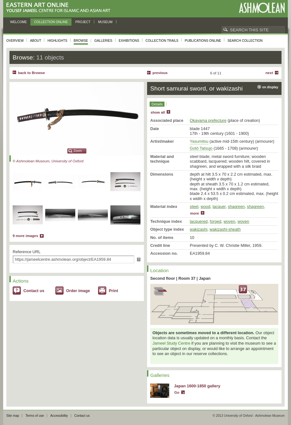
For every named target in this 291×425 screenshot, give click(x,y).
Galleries (103, 40)
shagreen (236, 206)
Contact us (33, 290)
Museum (105, 22)
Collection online (51, 22)
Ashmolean (262, 8)
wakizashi (198, 229)
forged (215, 221)
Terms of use (34, 415)
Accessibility (59, 415)
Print (113, 290)
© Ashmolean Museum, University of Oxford (48, 161)
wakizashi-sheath (225, 229)
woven (229, 221)
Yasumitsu (199, 141)
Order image (78, 290)
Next (269, 73)
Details (157, 104)
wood (205, 206)
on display (270, 87)
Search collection (245, 40)
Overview (15, 40)
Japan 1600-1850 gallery (197, 386)
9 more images (25, 236)
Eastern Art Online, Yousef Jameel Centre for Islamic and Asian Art (60, 8)
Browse (81, 40)
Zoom (78, 151)
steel (194, 206)
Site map (12, 415)
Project (82, 22)
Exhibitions (129, 40)
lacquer (219, 206)
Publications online (203, 40)
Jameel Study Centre (171, 343)
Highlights (57, 40)
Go (176, 392)
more (194, 213)
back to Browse (31, 73)
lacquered (198, 221)
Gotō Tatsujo (201, 148)
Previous (160, 73)
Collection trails (162, 40)
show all (158, 112)
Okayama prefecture (208, 120)
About (35, 40)
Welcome (18, 22)
